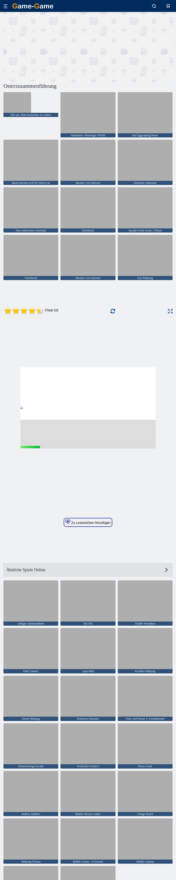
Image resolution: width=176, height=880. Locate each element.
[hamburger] (5, 6)
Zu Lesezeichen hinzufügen (88, 522)
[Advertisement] (45, 46)
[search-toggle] (154, 6)
